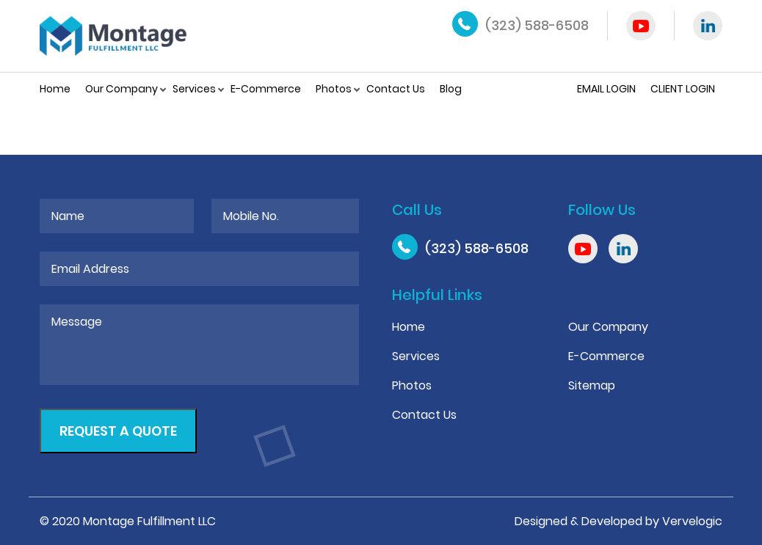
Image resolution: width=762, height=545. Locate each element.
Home (55, 88)
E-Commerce (266, 88)
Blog (451, 88)
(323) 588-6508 (537, 25)
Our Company (121, 88)
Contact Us (395, 88)
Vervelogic (692, 521)
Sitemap (591, 385)
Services (194, 88)
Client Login (682, 88)
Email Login (606, 88)
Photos (334, 88)
